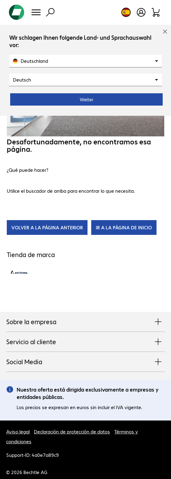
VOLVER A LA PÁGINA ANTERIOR (47, 227)
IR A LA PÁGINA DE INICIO (124, 227)
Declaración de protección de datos (72, 431)
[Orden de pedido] (156, 12)
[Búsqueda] (50, 12)
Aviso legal (18, 431)
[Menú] (36, 12)
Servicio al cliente (85, 342)
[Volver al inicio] (16, 12)
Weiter (86, 99)
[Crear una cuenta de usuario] (141, 12)
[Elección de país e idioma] (126, 12)
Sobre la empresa (85, 322)
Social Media (85, 362)
